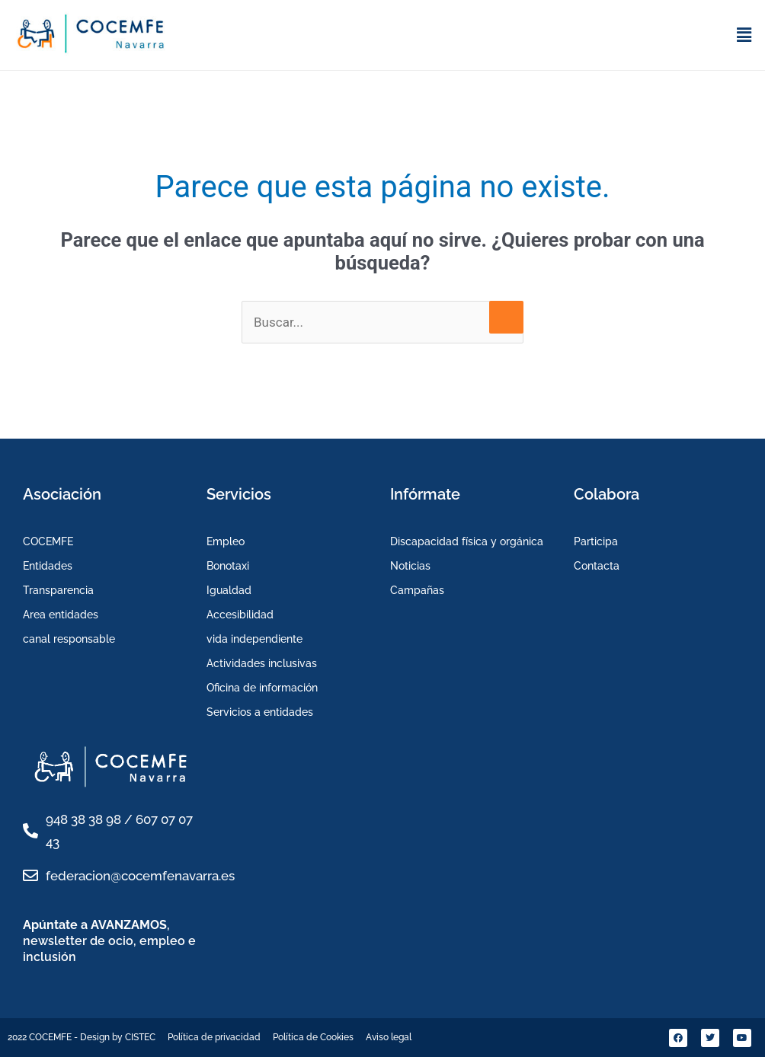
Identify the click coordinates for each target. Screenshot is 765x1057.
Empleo (225, 541)
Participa (596, 541)
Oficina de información (262, 688)
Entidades (47, 566)
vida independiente (254, 639)
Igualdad (228, 590)
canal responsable (69, 639)
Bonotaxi (227, 566)
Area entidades (60, 614)
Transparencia (58, 590)
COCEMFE (48, 541)
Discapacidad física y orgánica (466, 541)
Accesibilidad (240, 614)
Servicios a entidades (259, 712)
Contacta (596, 566)
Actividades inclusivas (261, 663)
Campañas (417, 590)
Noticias (410, 566)
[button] (744, 35)
